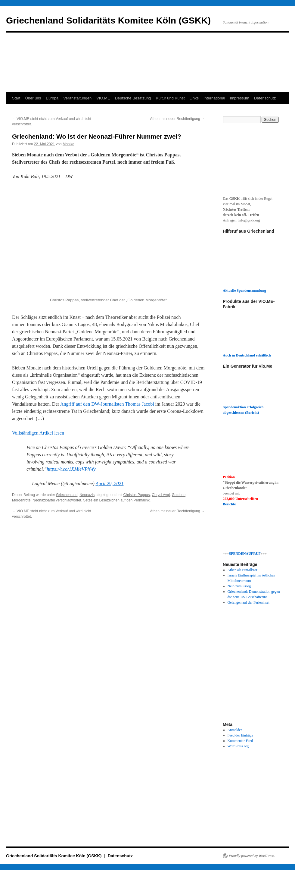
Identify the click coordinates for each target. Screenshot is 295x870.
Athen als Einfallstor (242, 570)
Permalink (142, 500)
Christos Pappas (136, 495)
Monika (68, 144)
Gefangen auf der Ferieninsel (249, 602)
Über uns (33, 98)
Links (194, 98)
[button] (108, 241)
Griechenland (66, 495)
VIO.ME (103, 98)
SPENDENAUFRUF (245, 553)
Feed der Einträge (240, 735)
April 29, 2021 (110, 483)
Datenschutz (265, 98)
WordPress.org (238, 746)
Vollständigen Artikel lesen (38, 432)
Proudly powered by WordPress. (252, 856)
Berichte (229, 504)
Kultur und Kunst (170, 98)
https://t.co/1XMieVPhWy (71, 469)
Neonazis (87, 495)
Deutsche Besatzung (133, 98)
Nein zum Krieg (239, 586)
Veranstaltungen (77, 98)
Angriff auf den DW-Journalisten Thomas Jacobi (107, 404)
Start (16, 98)
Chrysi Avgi (161, 495)
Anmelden (235, 730)
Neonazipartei (44, 500)
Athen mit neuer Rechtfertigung (177, 119)
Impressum (239, 98)
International (214, 98)
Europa (52, 98)
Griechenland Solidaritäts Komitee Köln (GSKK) (108, 20)
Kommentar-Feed (240, 741)
